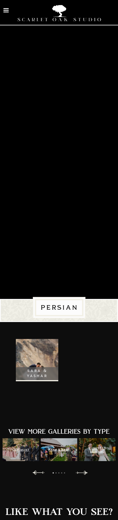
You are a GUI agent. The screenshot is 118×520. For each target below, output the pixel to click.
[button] (6, 10)
